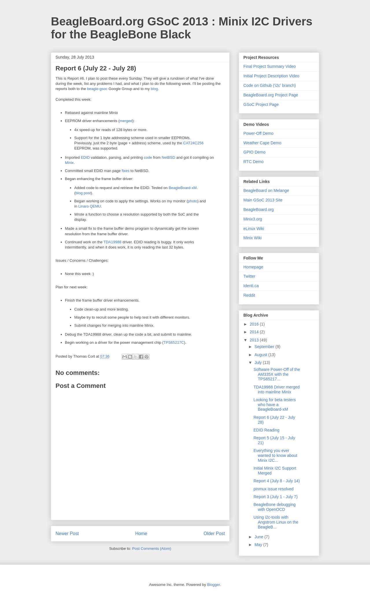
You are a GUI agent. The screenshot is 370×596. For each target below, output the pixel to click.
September (264, 346)
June (259, 537)
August (261, 354)
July (258, 362)
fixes (126, 171)
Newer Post (67, 533)
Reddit (249, 295)
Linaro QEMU (89, 206)
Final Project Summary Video (269, 66)
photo (192, 201)
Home (141, 533)
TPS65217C (174, 342)
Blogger (213, 584)
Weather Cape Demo (262, 143)
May (258, 544)
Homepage (253, 267)
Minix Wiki (252, 238)
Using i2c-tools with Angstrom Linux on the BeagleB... (276, 522)
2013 (255, 340)
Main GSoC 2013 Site (262, 200)
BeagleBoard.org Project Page (270, 95)
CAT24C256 (193, 143)
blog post (83, 193)
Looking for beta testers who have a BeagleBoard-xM (275, 404)
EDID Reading (267, 430)
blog (154, 89)
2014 (255, 332)
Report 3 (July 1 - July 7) (276, 496)
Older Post (214, 533)
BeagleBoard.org (258, 209)
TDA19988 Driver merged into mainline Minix (277, 389)
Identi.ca (251, 285)
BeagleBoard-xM (183, 188)
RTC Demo (253, 161)
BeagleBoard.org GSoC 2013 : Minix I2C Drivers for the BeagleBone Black (181, 28)
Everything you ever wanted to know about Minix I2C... (275, 455)
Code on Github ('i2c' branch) (269, 85)
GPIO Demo (254, 152)
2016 (255, 324)
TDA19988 (112, 242)
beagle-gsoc (97, 89)
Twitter (249, 276)
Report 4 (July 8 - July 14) (277, 481)
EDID (85, 157)
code (148, 157)
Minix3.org (252, 219)
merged (126, 121)
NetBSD (168, 157)
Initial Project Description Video (271, 76)
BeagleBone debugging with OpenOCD (275, 507)
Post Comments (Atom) (151, 548)
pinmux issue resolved (274, 489)
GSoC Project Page (261, 104)
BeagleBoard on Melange (266, 190)
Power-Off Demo (258, 133)
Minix (69, 162)
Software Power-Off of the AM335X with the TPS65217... (277, 374)
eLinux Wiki (253, 228)
